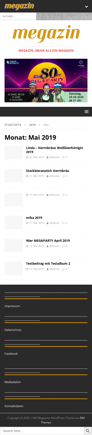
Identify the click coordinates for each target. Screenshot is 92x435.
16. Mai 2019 (36, 269)
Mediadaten (13, 382)
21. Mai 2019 (36, 176)
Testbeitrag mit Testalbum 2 (48, 263)
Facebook (11, 354)
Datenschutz (13, 330)
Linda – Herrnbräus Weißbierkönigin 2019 (54, 150)
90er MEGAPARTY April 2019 (48, 240)
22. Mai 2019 (36, 157)
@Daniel (54, 157)
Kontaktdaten (14, 406)
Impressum (12, 306)
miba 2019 (34, 217)
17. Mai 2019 (36, 194)
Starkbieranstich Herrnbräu (47, 171)
